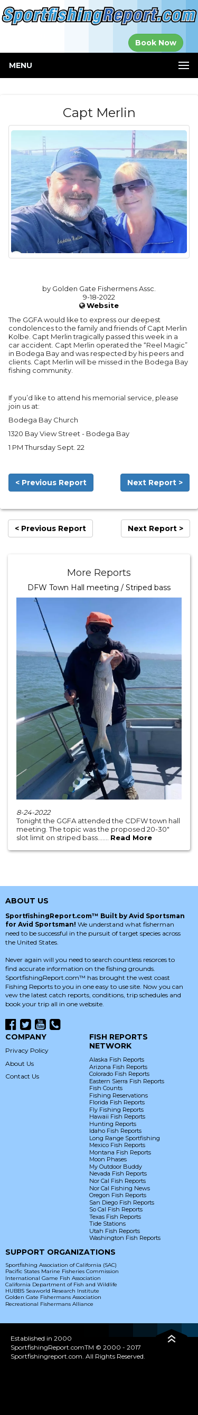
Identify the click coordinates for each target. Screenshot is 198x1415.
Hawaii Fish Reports (117, 1116)
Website (103, 305)
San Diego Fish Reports (121, 1202)
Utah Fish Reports (114, 1231)
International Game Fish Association (53, 1278)
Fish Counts (105, 1088)
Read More (131, 837)
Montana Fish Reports (120, 1152)
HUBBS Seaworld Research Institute (52, 1290)
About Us (19, 1063)
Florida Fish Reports (117, 1102)
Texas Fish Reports (115, 1216)
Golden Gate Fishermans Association (53, 1297)
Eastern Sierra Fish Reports (126, 1081)
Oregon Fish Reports (117, 1195)
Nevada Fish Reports (118, 1173)
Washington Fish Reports (125, 1237)
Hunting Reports (112, 1124)
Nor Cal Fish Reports (117, 1181)
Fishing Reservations (118, 1095)
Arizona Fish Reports (118, 1067)
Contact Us (22, 1076)
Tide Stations (107, 1223)
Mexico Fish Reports (117, 1145)
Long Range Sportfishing (124, 1138)
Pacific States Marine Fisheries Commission (62, 1271)
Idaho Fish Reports (115, 1130)
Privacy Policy (27, 1050)
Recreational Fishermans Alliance (49, 1304)
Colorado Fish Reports (119, 1073)
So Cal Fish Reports (116, 1209)
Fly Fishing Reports (116, 1109)
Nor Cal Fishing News (119, 1188)
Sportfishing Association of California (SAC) (61, 1265)
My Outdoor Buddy (115, 1166)
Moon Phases (108, 1159)
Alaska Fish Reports (116, 1059)
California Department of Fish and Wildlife (61, 1284)
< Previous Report (51, 482)
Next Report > (155, 482)
